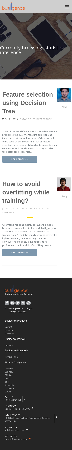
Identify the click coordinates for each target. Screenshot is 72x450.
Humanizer (9, 333)
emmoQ (8, 327)
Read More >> (19, 159)
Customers (9, 388)
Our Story (9, 372)
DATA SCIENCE (27, 119)
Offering (8, 375)
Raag (64, 196)
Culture (8, 391)
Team (7, 378)
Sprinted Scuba (11, 357)
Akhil (64, 106)
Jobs (6, 382)
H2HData (9, 345)
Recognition (10, 385)
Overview (9, 368)
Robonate (9, 330)
